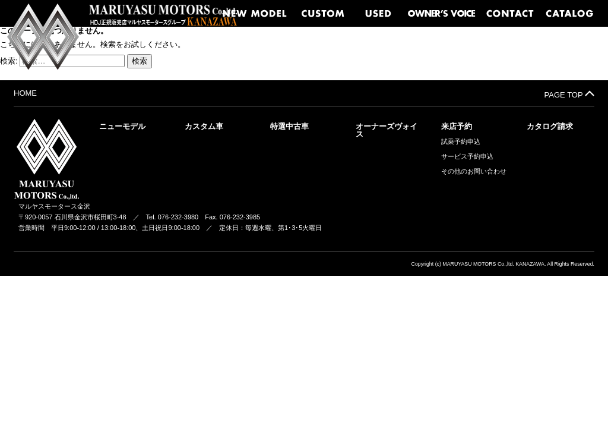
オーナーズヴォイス (386, 130)
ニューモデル (122, 126)
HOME (25, 93)
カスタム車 (204, 126)
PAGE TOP (569, 94)
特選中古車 (289, 126)
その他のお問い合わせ (473, 171)
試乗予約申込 (460, 142)
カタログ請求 (550, 126)
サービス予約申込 (467, 156)
